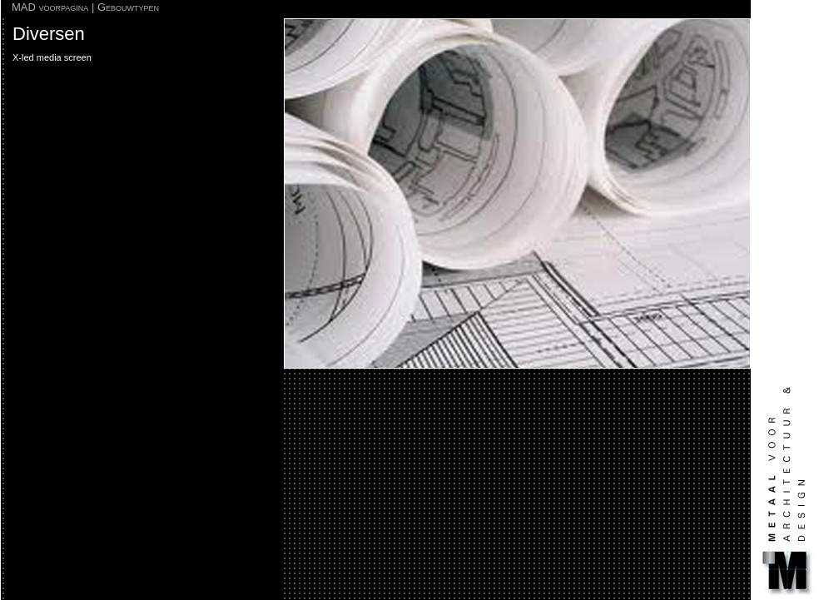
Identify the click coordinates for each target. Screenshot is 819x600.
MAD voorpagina (50, 7)
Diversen (48, 33)
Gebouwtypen (128, 7)
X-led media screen (52, 57)
